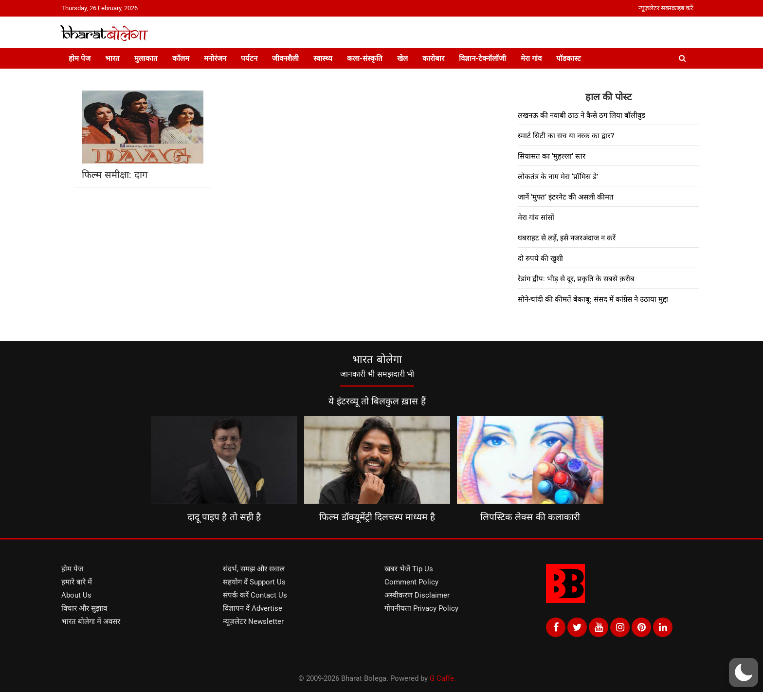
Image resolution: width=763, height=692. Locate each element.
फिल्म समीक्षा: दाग (114, 174)
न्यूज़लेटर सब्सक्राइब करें (665, 8)
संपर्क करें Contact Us (255, 595)
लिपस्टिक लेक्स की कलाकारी (530, 517)
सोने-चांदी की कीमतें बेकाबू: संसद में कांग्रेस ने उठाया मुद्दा (593, 299)
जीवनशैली (285, 58)
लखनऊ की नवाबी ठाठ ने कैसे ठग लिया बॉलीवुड (581, 115)
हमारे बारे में (76, 582)
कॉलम (180, 58)
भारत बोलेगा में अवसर (90, 621)
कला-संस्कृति (364, 58)
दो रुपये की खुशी (540, 258)
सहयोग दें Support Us (254, 582)
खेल (402, 58)
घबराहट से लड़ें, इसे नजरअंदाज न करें (567, 238)
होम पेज (80, 58)
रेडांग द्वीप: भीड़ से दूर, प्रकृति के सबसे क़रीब (576, 278)
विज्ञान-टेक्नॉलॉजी (482, 58)
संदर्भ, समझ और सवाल (254, 569)
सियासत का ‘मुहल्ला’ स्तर (551, 156)
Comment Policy (411, 582)
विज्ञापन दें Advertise (252, 608)
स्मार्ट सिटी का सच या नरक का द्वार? (566, 135)
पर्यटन (249, 58)
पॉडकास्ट (568, 58)
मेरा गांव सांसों (536, 217)
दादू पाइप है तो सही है (224, 517)
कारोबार (433, 58)
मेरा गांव (531, 58)
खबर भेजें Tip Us (408, 569)
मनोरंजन (215, 58)
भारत (112, 58)
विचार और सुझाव (84, 608)
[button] (743, 672)
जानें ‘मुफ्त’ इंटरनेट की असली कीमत (566, 197)
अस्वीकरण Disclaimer (417, 595)
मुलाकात (146, 58)
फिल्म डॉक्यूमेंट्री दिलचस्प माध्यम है (377, 517)
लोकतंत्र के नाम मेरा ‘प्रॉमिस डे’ (558, 176)
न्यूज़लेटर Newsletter (253, 621)
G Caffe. (443, 678)
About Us (76, 595)
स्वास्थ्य (322, 58)
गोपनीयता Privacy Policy (421, 608)
